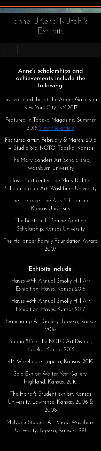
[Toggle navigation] (10, 50)
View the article (56, 128)
